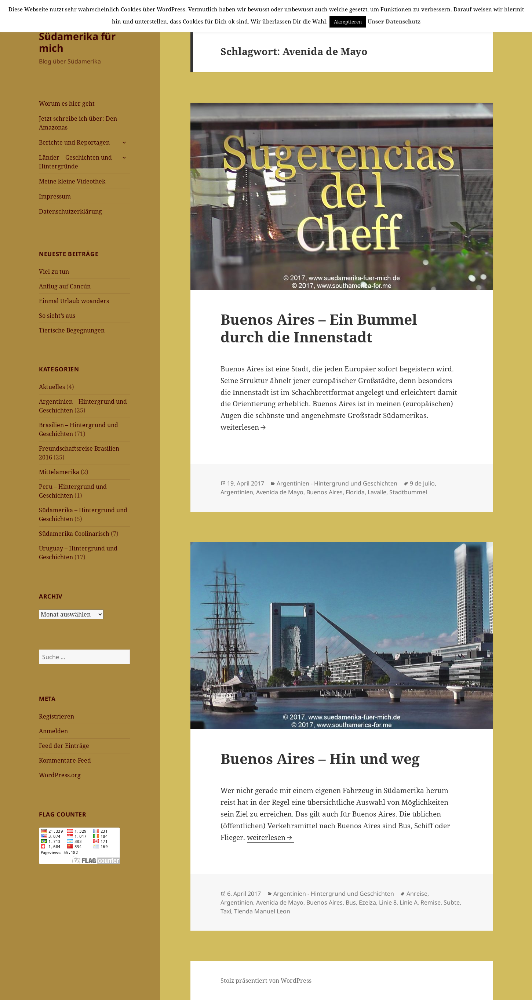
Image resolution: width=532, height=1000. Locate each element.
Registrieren (56, 716)
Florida (355, 492)
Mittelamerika (59, 472)
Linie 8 (388, 902)
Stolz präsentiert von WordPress (266, 981)
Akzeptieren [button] (348, 21)
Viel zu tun (54, 272)
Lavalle (377, 492)
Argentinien (237, 492)
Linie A (409, 902)
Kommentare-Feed (65, 760)
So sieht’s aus (57, 316)
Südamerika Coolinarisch (74, 534)
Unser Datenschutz (394, 21)
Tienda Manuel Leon (262, 911)
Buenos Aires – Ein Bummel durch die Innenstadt (319, 327)
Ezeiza (367, 902)
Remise (430, 902)
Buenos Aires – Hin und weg (320, 758)
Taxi (226, 911)
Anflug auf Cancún (65, 286)
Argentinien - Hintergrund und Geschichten (337, 483)
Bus (351, 902)
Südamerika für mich (77, 42)
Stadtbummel (408, 492)
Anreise (417, 894)
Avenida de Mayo (279, 492)
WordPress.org (60, 775)
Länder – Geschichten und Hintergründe (75, 161)
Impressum (55, 196)
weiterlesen (244, 427)
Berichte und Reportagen (74, 142)
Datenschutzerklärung (70, 211)
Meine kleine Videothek (72, 181)
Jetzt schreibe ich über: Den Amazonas (78, 122)
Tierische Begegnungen (72, 330)
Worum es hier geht (67, 103)
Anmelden (53, 731)
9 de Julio (422, 483)
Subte (452, 902)
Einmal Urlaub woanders (74, 301)
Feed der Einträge (64, 746)
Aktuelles (52, 387)
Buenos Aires (324, 492)
